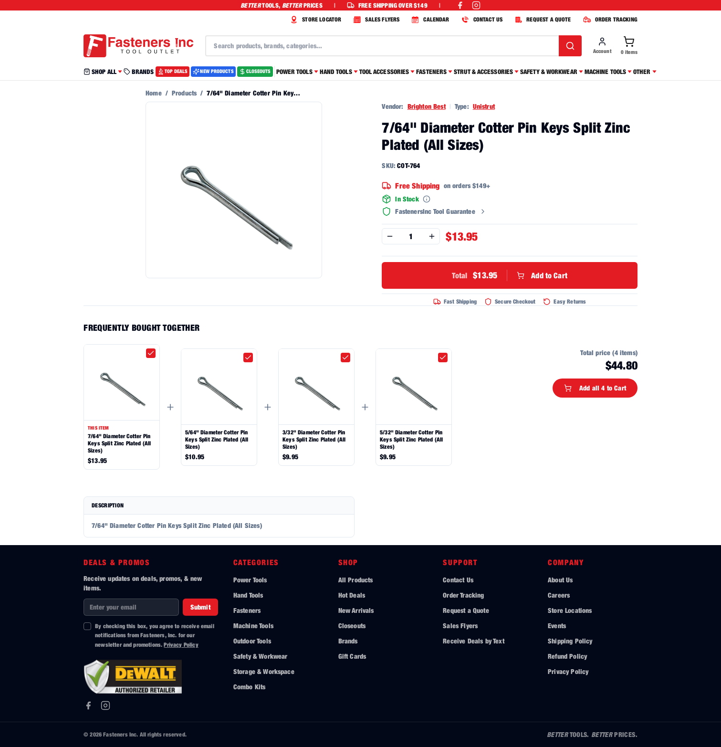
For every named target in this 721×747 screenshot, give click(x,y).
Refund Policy (567, 656)
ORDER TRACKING (609, 19)
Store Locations (570, 610)
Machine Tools (253, 625)
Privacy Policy (181, 644)
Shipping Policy (570, 641)
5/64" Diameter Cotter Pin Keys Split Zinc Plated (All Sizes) (216, 439)
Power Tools (250, 580)
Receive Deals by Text (473, 641)
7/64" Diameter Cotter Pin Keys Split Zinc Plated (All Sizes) (119, 443)
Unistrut (484, 106)
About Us (560, 580)
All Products (355, 580)
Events (557, 625)
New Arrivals (356, 610)
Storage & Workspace (263, 671)
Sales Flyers (460, 625)
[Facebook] (88, 705)
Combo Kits (249, 687)
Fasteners (247, 610)
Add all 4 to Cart (595, 388)
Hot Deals (351, 595)
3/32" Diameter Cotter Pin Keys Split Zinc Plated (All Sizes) (313, 439)
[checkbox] (151, 353)
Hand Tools (248, 595)
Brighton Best (427, 106)
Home (154, 93)
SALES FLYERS (375, 19)
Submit (200, 607)
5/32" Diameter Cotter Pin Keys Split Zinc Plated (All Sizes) (411, 439)
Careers (559, 595)
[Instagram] (105, 705)
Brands (348, 641)
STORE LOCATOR (314, 19)
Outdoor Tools (252, 641)
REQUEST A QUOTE (541, 19)
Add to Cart (509, 275)
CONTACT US (481, 19)
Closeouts (352, 625)
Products (184, 93)
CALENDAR (429, 19)
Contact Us (458, 580)
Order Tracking (463, 595)
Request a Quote (466, 610)
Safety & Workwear (260, 656)
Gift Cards (352, 656)
